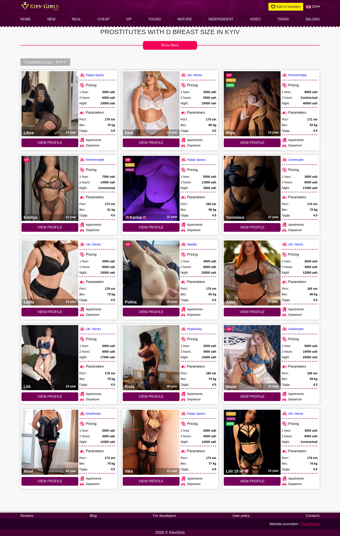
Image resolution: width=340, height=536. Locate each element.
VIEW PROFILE (50, 143)
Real (76, 19)
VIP (129, 19)
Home (25, 19)
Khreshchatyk (294, 75)
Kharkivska (191, 329)
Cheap (104, 19)
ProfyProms (310, 524)
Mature (185, 19)
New (51, 19)
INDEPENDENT (220, 19)
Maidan (189, 244)
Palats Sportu (91, 75)
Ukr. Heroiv (191, 75)
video (255, 19)
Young (154, 19)
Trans (283, 19)
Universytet (292, 159)
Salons (313, 19)
